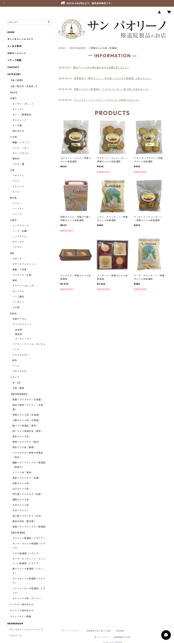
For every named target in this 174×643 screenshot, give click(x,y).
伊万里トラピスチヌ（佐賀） (27, 494)
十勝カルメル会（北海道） (26, 420)
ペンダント (18, 302)
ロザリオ (17, 258)
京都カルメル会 (20, 483)
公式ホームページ (16, 53)
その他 (13, 137)
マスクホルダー (20, 355)
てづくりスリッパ (21, 324)
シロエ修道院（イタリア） (26, 553)
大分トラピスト (20, 510)
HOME (61, 48)
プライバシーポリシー (71, 631)
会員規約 (120, 631)
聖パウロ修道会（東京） (25, 425)
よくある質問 (14, 46)
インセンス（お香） (23, 275)
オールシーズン (23, 338)
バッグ (15, 349)
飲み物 (13, 197)
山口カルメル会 (20, 488)
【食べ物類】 (17, 80)
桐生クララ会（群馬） (24, 447)
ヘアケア (17, 247)
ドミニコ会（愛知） (23, 472)
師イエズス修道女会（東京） (27, 431)
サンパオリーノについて (20, 39)
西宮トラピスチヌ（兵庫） (26, 478)
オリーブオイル (20, 153)
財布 (14, 360)
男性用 (18, 334)
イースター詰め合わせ (21, 604)
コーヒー (17, 203)
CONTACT (13, 67)
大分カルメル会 (20, 505)
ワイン (15, 181)
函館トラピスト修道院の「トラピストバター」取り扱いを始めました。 (112, 89)
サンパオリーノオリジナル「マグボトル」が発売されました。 (107, 100)
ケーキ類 (17, 125)
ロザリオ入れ (19, 371)
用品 (12, 253)
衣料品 (13, 313)
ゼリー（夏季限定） (23, 114)
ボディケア (18, 241)
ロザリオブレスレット (24, 264)
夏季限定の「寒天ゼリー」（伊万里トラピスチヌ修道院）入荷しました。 (113, 78)
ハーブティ (18, 208)
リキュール (18, 186)
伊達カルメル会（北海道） (26, 414)
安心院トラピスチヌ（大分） (27, 515)
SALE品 (14, 92)
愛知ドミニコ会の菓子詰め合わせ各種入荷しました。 (101, 67)
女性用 (18, 329)
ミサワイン (18, 175)
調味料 (15, 158)
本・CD (16, 382)
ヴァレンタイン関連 (20, 616)
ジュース (17, 214)
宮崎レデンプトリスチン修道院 (28, 526)
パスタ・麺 (18, 164)
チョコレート (19, 120)
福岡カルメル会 (20, 499)
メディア (14, 377)
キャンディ (18, 109)
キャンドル (18, 291)
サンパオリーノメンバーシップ (26, 629)
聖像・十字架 (19, 269)
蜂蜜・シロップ (20, 142)
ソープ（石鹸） (20, 231)
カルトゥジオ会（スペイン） (27, 598)
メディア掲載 (14, 60)
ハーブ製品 (18, 296)
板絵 (14, 280)
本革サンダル (19, 319)
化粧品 (13, 220)
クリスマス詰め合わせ (21, 610)
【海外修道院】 (18, 532)
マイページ (16, 635)
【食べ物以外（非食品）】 (24, 86)
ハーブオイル (19, 236)
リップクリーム (20, 225)
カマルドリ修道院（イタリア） (28, 538)
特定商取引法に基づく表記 (98, 631)
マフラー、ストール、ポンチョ (28, 344)
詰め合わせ (18, 131)
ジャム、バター (20, 147)
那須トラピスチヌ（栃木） (26, 442)
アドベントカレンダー (24, 285)
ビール (15, 191)
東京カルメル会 (20, 436)
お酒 (12, 170)
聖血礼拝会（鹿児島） (24, 521)
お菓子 (13, 98)
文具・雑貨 (18, 388)
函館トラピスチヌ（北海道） (27, 399)
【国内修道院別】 (77, 48)
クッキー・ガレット (23, 103)
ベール (15, 365)
